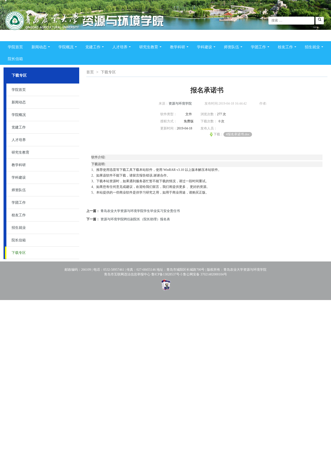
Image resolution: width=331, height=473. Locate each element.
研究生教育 (151, 48)
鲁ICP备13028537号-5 (166, 274)
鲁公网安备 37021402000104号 (205, 274)
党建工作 (95, 48)
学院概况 (68, 48)
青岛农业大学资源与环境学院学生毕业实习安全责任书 (140, 211)
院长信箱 (15, 59)
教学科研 (180, 48)
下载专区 (19, 253)
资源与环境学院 (180, 103)
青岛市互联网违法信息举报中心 (127, 274)
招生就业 (315, 48)
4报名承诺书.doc (238, 134)
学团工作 (261, 48)
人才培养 (122, 48)
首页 (90, 72)
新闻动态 (41, 48)
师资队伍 (234, 48)
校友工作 (288, 48)
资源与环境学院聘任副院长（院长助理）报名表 (135, 219)
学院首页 (15, 47)
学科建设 (207, 48)
